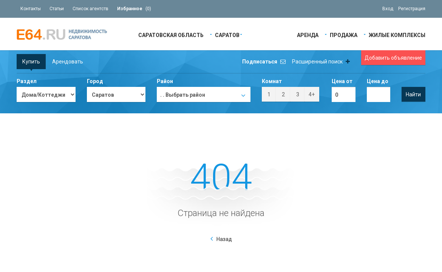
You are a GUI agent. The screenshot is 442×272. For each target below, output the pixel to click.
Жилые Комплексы (397, 34)
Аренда (307, 34)
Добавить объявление (393, 58)
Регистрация (411, 8)
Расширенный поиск (321, 62)
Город (95, 81)
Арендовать (67, 62)
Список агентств (90, 8)
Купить (31, 62)
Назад (224, 239)
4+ (312, 94)
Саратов (227, 34)
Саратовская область (171, 34)
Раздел (27, 81)
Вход (387, 8)
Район (165, 81)
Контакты (30, 8)
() (134, 8)
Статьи (56, 8)
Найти (413, 94)
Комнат (272, 81)
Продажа (343, 34)
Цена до (377, 81)
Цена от (342, 81)
